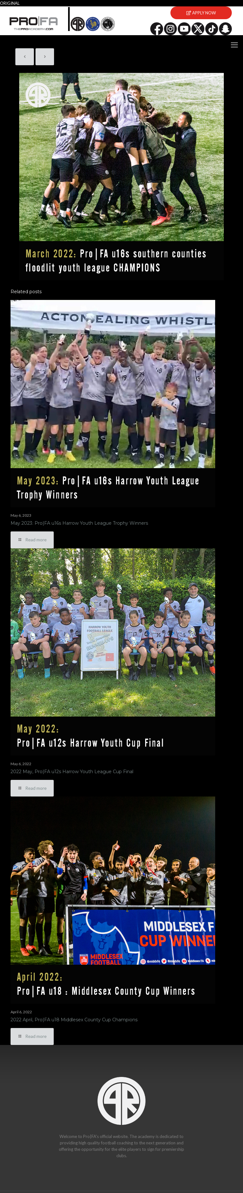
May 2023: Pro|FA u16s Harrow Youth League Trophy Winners (79, 523)
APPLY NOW (201, 12)
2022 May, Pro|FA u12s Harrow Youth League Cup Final (72, 771)
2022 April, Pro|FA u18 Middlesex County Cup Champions (74, 1020)
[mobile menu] (234, 44)
